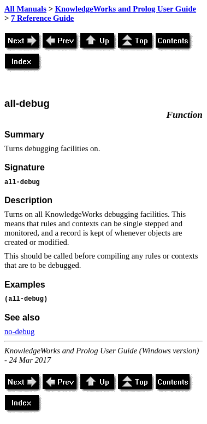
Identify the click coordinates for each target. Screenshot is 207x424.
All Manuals (25, 8)
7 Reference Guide (42, 18)
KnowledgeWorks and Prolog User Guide (125, 8)
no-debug (19, 331)
